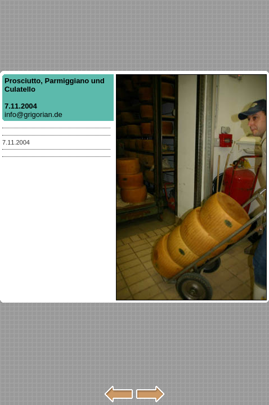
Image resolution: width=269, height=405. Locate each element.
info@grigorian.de (33, 114)
